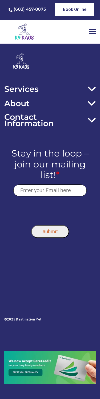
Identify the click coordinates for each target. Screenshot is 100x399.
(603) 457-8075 (30, 9)
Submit (50, 231)
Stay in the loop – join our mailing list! (50, 164)
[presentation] (50, 209)
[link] (74, 9)
